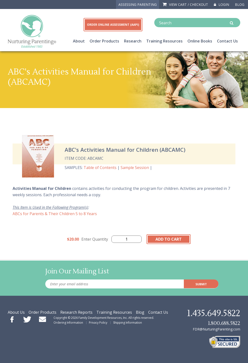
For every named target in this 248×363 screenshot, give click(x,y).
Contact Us (227, 41)
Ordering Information (68, 323)
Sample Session (135, 167)
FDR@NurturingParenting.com (216, 329)
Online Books (199, 41)
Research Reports (76, 312)
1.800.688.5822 (224, 323)
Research (132, 41)
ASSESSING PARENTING (137, 4)
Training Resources (164, 41)
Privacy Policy (98, 323)
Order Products (104, 41)
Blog (239, 4)
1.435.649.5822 (213, 313)
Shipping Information (127, 323)
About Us (16, 312)
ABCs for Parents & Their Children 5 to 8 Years (55, 213)
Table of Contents (100, 167)
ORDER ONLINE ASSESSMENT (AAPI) (113, 25)
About (79, 41)
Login (221, 4)
